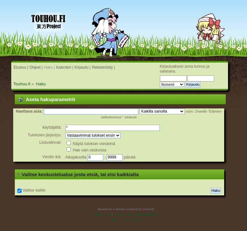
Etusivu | (21, 67)
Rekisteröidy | (103, 67)
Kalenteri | (64, 67)
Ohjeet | (35, 67)
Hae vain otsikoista (86, 150)
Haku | (49, 67)
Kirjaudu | (83, 67)
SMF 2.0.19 (102, 214)
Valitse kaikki (34, 190)
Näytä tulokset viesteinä (91, 143)
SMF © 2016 (123, 214)
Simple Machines (145, 214)
